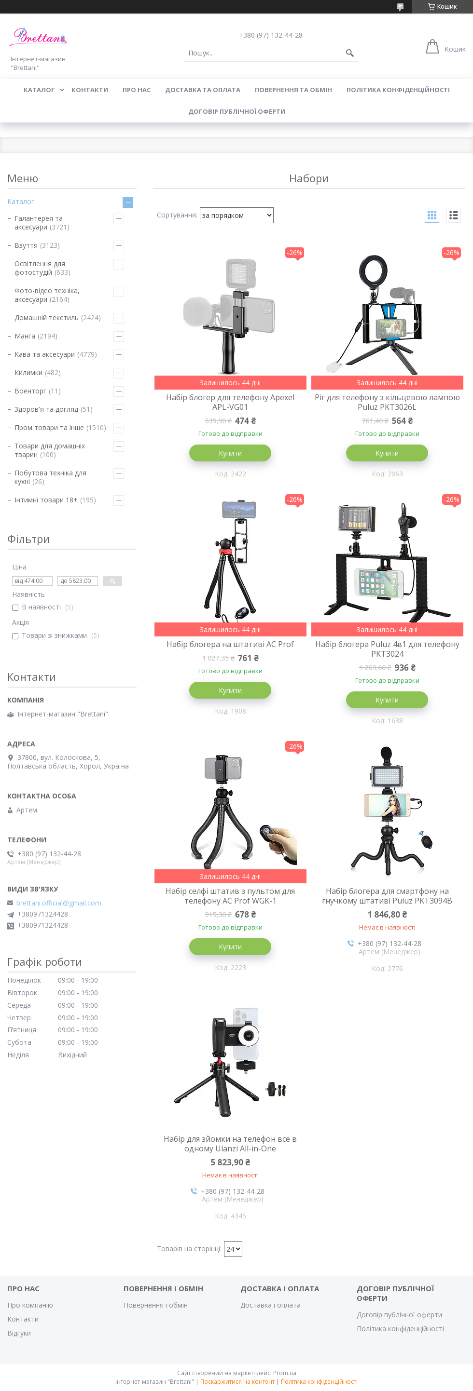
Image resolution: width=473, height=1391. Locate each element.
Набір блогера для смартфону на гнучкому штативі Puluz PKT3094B (387, 895)
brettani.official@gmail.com (58, 903)
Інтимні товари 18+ (46, 499)
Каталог (20, 201)
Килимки (28, 372)
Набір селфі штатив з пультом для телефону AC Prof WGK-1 (230, 895)
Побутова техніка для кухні (50, 477)
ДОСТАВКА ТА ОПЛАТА (202, 89)
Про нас (137, 89)
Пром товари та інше (49, 427)
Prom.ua (284, 1373)
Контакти (23, 1318)
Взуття (26, 245)
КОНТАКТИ (89, 89)
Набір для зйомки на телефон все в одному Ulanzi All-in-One (230, 1143)
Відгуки (19, 1332)
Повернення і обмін (156, 1305)
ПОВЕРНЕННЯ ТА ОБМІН (293, 89)
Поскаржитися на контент (237, 1381)
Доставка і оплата (270, 1305)
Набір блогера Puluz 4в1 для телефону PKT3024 (387, 649)
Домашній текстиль (46, 317)
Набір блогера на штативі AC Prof (230, 644)
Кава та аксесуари (44, 354)
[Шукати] (350, 53)
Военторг (30, 390)
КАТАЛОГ (39, 89)
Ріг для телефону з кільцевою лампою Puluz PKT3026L (387, 402)
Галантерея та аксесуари (38, 222)
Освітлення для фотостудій (39, 268)
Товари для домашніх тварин (49, 450)
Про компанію (30, 1305)
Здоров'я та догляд (46, 409)
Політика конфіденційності (398, 89)
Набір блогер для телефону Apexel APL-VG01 (230, 402)
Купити (230, 453)
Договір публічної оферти (236, 111)
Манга (24, 335)
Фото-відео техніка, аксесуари (47, 295)
